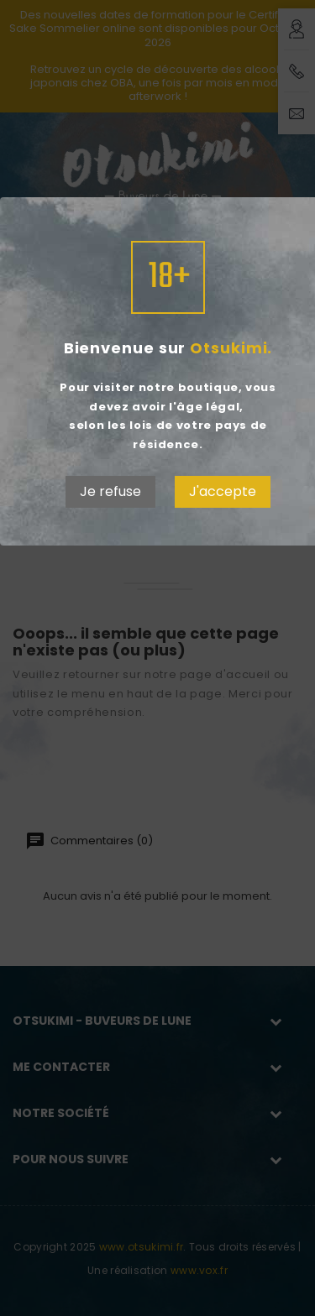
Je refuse (110, 491)
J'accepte (222, 491)
